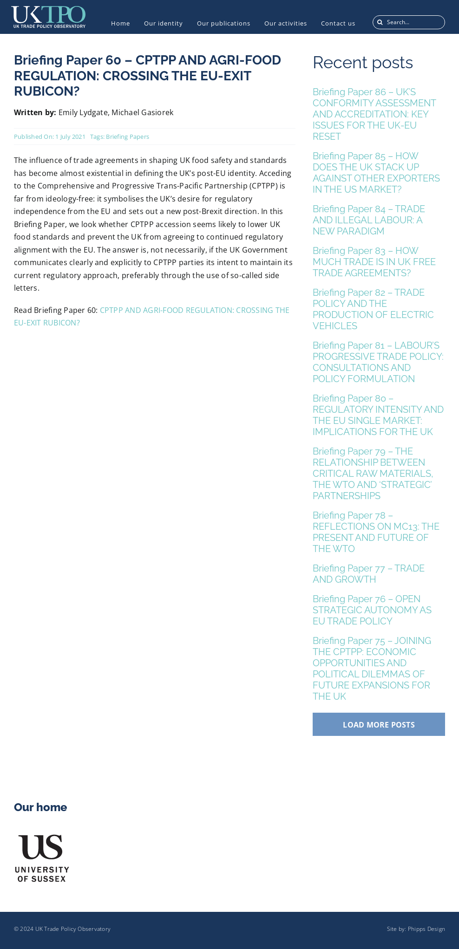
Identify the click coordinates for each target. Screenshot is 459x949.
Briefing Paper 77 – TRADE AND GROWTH (369, 574)
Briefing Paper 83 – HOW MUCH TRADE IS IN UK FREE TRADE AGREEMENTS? (374, 262)
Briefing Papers (127, 136)
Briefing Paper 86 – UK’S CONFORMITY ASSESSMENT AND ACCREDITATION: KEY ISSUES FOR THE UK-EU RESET (374, 114)
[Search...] (409, 22)
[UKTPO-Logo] (48, 10)
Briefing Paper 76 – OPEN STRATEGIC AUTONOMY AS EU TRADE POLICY (372, 610)
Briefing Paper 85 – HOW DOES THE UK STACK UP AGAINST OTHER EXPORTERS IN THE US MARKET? (376, 172)
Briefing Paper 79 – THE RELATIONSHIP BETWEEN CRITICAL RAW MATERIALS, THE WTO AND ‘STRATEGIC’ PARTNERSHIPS (373, 473)
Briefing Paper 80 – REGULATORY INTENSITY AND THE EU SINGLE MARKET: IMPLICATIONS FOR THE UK (378, 415)
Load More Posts (379, 725)
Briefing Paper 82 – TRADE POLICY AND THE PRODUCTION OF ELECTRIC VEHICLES (373, 309)
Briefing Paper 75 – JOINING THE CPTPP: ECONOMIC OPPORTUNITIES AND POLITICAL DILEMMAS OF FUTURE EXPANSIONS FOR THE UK (372, 668)
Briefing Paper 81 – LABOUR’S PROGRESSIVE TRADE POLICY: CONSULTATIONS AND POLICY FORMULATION (378, 362)
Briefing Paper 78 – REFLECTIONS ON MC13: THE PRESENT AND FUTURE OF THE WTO (376, 532)
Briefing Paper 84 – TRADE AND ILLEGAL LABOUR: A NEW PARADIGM (369, 220)
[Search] (380, 22)
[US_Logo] (42, 837)
